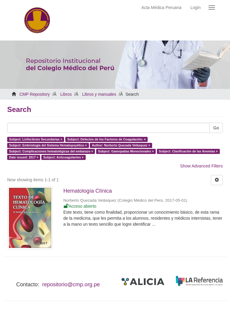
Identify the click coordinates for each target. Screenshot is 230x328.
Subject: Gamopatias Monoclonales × (126, 151)
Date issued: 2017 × (23, 157)
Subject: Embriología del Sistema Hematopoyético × (48, 145)
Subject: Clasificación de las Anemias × (188, 151)
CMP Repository (34, 94)
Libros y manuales (99, 94)
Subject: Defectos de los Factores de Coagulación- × (106, 139)
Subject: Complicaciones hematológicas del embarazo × (51, 151)
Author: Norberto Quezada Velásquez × (121, 145)
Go (216, 127)
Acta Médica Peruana (161, 7)
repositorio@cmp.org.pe (71, 284)
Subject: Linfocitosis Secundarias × (35, 139)
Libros (66, 94)
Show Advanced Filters (201, 166)
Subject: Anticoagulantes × (63, 157)
